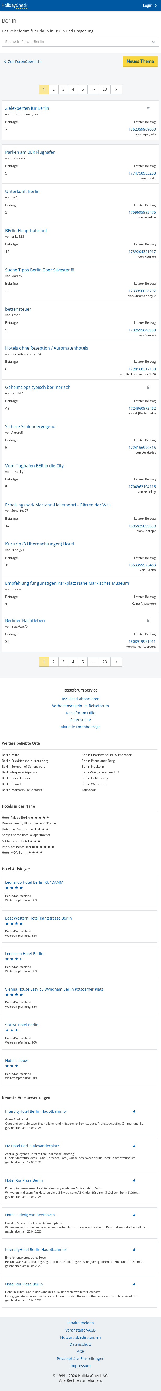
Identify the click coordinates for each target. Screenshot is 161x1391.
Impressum (81, 1365)
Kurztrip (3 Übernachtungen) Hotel (39, 544)
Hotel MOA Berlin (22, 853)
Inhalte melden (80, 1322)
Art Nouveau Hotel (21, 841)
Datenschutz (81, 1344)
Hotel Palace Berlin (25, 818)
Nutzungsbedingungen (80, 1337)
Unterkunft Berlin (22, 191)
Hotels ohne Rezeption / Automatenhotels (46, 348)
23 (105, 89)
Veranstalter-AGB (80, 1330)
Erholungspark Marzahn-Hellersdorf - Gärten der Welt (58, 505)
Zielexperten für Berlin (27, 108)
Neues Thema (140, 61)
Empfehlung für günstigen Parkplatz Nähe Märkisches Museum (67, 583)
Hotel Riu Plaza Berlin (25, 829)
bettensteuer (18, 309)
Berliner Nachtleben (25, 620)
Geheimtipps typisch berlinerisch (37, 387)
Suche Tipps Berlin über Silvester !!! (39, 270)
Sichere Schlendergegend (30, 426)
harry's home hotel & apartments (26, 835)
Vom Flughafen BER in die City (34, 466)
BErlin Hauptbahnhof (26, 231)
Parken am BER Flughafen (30, 152)
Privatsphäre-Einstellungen (80, 1358)
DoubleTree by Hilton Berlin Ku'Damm (29, 823)
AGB (80, 1351)
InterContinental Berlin (28, 847)
